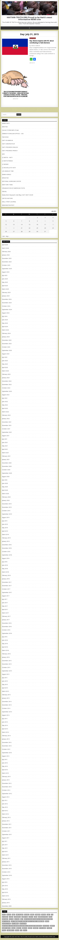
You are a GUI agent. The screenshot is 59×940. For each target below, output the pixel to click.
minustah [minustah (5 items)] (24, 930)
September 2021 (7, 434)
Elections (32, 38)
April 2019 (5, 533)
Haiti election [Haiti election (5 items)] (23, 925)
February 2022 (6, 417)
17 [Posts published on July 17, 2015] (45, 226)
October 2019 (6, 512)
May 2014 (5, 727)
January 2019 (6, 543)
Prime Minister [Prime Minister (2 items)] (10, 932)
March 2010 (5, 898)
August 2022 (5, 397)
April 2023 (5, 369)
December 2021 (6, 424)
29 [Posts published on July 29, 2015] (29, 233)
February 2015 (6, 696)
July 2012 (4, 802)
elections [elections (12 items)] (17, 921)
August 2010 (5, 881)
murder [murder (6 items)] (30, 930)
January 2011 (6, 864)
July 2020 (4, 482)
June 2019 (5, 526)
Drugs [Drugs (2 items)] (50, 919)
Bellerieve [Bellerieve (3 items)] (27, 916)
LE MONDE (5, 166)
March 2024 (5, 332)
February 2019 (6, 540)
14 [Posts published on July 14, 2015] (21, 226)
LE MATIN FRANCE (7, 163)
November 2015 (7, 666)
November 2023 (7, 345)
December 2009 (6, 908)
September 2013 (7, 754)
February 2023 (6, 376)
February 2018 (6, 577)
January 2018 (6, 581)
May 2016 (5, 645)
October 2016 (6, 632)
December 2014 (6, 703)
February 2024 (6, 335)
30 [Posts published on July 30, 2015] (37, 233)
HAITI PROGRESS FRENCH (10, 152)
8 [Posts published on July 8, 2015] (29, 223)
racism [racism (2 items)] (17, 932)
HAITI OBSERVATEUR (8, 146)
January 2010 (6, 904)
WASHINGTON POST (8, 207)
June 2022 (5, 403)
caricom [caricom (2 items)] (43, 916)
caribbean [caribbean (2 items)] (37, 916)
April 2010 (5, 894)
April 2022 (5, 410)
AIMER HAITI (6, 125)
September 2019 (7, 516)
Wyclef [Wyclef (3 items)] (25, 932)
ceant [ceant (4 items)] (48, 916)
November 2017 (7, 587)
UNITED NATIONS (7, 200)
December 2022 (6, 383)
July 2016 (4, 639)
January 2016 (6, 659)
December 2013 (6, 744)
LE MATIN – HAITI (7, 159)
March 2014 (5, 734)
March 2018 (5, 574)
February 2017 (6, 618)
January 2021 (6, 461)
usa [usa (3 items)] (21, 932)
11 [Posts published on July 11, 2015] (53, 223)
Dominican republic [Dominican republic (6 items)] (42, 919)
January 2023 (6, 379)
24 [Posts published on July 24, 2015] (45, 230)
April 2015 (5, 690)
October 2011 (6, 833)
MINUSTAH (5, 180)
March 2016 (5, 652)
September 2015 (7, 673)
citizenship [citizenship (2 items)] (5, 919)
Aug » (7, 238)
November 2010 (7, 870)
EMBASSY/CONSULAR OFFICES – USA (12, 135)
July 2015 (4, 679)
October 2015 (6, 669)
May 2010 (5, 891)
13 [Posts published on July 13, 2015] (14, 226)
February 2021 (6, 458)
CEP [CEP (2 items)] (52, 916)
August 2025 (5, 274)
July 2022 (4, 400)
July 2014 (4, 720)
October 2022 (6, 390)
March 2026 (5, 250)
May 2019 (5, 529)
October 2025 (6, 267)
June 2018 (5, 567)
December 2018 (6, 546)
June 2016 (5, 642)
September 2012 (7, 795)
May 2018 (5, 570)
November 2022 (7, 386)
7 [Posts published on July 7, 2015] (21, 223)
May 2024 (5, 325)
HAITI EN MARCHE (7, 142)
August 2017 (5, 598)
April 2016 (5, 649)
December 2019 (6, 506)
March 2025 (5, 291)
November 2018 (7, 550)
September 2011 (7, 836)
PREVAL (4, 193)
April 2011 (5, 853)
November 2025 (7, 264)
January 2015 (6, 700)
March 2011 (5, 857)
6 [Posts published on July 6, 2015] (13, 223)
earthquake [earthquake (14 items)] (5, 921)
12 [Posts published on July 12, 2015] (6, 226)
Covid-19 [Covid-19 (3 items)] (31, 919)
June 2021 (5, 444)
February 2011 (6, 860)
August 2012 (5, 799)
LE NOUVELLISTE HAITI (9, 169)
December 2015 (6, 662)
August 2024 (5, 315)
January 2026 (6, 257)
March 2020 (5, 495)
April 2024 (5, 328)
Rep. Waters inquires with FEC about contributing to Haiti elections (41, 43)
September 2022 (7, 393)
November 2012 (7, 789)
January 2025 (6, 298)
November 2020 (7, 468)
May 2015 (5, 686)
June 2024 (5, 322)
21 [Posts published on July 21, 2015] (21, 230)
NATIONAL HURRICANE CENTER (11, 183)
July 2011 (4, 843)
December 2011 (6, 826)
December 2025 (6, 260)
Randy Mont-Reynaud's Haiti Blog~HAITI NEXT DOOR (17, 197)
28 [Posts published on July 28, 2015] (21, 233)
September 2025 (7, 270)
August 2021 (5, 437)
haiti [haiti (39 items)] (22, 921)
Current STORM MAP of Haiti (10, 132)
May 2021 (5, 448)
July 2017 (4, 601)
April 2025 (5, 287)
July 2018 (4, 564)
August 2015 (5, 676)
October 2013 (6, 751)
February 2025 (6, 294)
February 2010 (6, 901)
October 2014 (6, 710)
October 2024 (6, 308)
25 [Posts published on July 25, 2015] (53, 230)
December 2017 (6, 584)
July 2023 (4, 359)
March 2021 (5, 454)
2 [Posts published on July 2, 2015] (37, 219)
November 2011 (7, 829)
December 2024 (6, 301)
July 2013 (4, 761)
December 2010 (6, 867)
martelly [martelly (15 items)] (19, 930)
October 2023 (6, 349)
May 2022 (5, 407)
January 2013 (6, 782)
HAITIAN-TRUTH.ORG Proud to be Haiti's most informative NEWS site (29, 18)
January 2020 (6, 502)
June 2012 (5, 806)
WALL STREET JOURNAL (9, 204)
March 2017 (5, 615)
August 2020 (5, 478)
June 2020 (5, 485)
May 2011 (5, 850)
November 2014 (7, 707)
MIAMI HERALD (6, 176)
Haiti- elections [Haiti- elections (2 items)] (6, 923)
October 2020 (6, 471)
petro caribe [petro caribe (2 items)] (42, 930)
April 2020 (5, 492)
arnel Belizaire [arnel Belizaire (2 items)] (19, 916)
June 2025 (5, 281)
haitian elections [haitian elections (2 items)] (6, 925)
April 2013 (5, 771)
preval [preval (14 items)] (3, 932)
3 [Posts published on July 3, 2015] (45, 219)
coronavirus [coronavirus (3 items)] (17, 919)
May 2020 (5, 489)
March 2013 (5, 775)
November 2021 (7, 427)
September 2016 (7, 635)
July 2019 (4, 523)
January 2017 (6, 621)
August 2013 (5, 758)
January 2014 (6, 741)
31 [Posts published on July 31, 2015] (45, 233)
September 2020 (7, 475)
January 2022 (6, 420)
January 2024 (6, 339)
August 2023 (5, 356)
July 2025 (4, 277)
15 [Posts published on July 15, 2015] (29, 226)
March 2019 (5, 536)
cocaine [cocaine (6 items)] (11, 919)
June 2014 (5, 724)
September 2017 (7, 594)
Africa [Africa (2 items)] (3, 916)
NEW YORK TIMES (7, 186)
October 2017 (6, 591)
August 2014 (5, 717)
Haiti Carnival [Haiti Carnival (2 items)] (15, 925)
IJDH (3, 156)
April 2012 (5, 812)
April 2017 (5, 611)
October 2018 (6, 553)
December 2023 (6, 342)
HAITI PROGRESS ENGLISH (10, 149)
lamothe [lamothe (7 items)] (52, 928)
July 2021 (4, 441)
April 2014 (5, 731)
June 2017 (5, 604)
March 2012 (5, 816)
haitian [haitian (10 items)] (47, 923)
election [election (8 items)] (11, 921)
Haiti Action (5, 139)
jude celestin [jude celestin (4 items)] (46, 928)
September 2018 (7, 557)
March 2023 (5, 373)
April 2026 (5, 247)
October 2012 (6, 792)
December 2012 (6, 785)
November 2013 (7, 748)
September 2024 (7, 311)
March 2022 (5, 414)
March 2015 (5, 693)
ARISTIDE (5, 129)
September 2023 (7, 352)
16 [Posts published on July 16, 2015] (37, 226)
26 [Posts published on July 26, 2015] (6, 233)
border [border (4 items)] (32, 916)
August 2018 (5, 560)
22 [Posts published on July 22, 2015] (29, 230)
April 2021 (5, 451)
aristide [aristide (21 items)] (9, 916)
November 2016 (7, 628)
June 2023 (5, 362)
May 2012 (5, 809)
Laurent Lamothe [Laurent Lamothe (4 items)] (6, 930)
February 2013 (6, 778)
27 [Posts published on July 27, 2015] (14, 233)
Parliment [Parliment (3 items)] (35, 930)
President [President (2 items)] (49, 930)
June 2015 (5, 683)
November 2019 (7, 509)
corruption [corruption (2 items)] (24, 919)
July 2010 (4, 884)
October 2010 (6, 874)
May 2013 (5, 768)
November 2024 (7, 304)
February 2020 (6, 499)
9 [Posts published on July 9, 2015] (37, 223)
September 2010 (7, 877)
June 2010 (5, 887)
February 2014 (6, 737)
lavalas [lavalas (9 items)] (13, 930)
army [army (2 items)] (13, 916)
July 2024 (4, 318)
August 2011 (5, 840)
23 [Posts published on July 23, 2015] (37, 230)
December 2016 (6, 625)
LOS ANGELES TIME (8, 173)
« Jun (3, 238)
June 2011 (5, 846)
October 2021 (6, 431)
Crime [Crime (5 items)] (35, 919)
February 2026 (6, 253)
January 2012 (6, 823)
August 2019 (5, 519)
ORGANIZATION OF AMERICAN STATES (13, 190)
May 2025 (5, 284)
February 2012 (6, 819)
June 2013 (5, 765)
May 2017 (5, 608)
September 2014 (7, 714)
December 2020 (6, 465)
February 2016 (6, 656)
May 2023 (5, 366)
